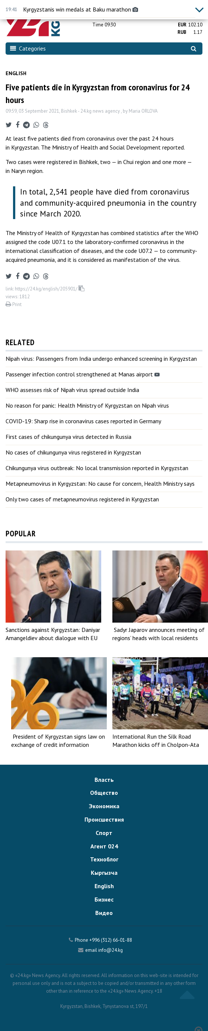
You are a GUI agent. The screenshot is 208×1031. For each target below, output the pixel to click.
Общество (104, 792)
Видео (104, 912)
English (16, 73)
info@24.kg (110, 950)
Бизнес (104, 899)
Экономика (104, 806)
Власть (104, 779)
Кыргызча (104, 872)
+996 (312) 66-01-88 (110, 940)
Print (14, 304)
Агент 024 (104, 846)
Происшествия (104, 819)
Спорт (104, 832)
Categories (28, 48)
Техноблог (104, 859)
